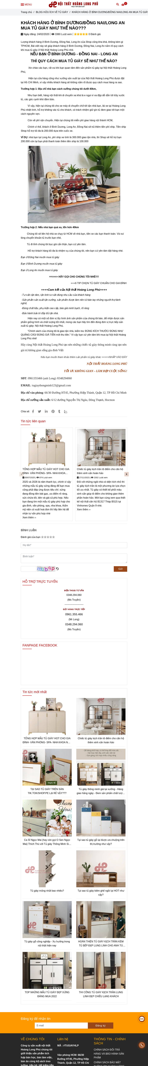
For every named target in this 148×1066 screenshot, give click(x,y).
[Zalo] (68, 411)
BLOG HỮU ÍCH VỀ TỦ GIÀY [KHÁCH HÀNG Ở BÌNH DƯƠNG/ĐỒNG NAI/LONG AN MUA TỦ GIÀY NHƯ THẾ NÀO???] (52, 12)
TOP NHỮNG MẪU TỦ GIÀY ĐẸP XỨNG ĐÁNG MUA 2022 (47, 994)
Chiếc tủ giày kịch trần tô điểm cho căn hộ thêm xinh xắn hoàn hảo (100, 471)
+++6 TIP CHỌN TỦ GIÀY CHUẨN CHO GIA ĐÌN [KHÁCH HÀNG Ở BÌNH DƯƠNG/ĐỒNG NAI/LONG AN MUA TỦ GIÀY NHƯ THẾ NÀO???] (98, 283)
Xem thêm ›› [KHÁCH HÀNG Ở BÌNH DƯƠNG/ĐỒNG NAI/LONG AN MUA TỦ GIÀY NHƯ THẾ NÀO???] (29, 517)
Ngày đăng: (28, 34)
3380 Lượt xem (61, 34)
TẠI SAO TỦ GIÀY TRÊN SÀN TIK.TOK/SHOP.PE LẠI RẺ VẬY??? (47, 791)
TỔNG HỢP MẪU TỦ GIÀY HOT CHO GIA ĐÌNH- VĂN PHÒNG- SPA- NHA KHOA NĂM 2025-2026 (46, 471)
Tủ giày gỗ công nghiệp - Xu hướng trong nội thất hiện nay (47, 943)
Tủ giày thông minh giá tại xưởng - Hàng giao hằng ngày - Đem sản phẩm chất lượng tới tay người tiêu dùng (101, 791)
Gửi (120, 569)
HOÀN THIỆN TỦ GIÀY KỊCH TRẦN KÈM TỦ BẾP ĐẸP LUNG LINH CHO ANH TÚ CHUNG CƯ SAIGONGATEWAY (100, 943)
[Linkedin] (46, 411)
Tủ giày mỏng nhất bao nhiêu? (47, 890)
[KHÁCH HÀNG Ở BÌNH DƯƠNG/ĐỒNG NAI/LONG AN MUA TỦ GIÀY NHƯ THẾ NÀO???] (74, 4)
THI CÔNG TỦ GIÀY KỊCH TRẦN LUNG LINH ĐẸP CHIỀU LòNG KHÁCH (101, 994)
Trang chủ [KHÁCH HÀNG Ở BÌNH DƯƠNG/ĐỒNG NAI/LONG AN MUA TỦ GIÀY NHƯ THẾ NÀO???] (26, 12)
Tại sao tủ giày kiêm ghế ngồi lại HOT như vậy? (101, 892)
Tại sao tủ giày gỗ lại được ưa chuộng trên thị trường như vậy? (101, 842)
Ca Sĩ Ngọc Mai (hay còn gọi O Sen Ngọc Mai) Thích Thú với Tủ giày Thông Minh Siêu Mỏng (47, 842)
